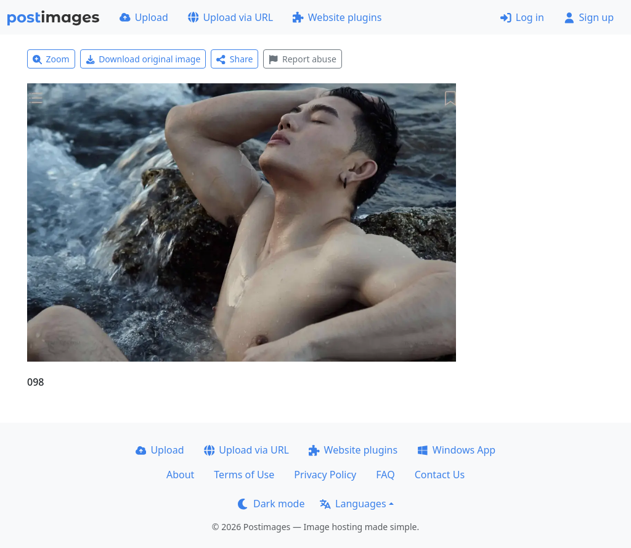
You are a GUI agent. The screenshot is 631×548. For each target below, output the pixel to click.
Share (234, 59)
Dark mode (271, 503)
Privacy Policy (325, 474)
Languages (353, 503)
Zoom (51, 59)
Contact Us (440, 474)
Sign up (589, 17)
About (180, 474)
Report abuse (302, 59)
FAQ (385, 474)
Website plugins (337, 17)
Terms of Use (244, 474)
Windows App (456, 450)
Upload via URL (230, 17)
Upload (144, 17)
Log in (522, 17)
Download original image (143, 59)
